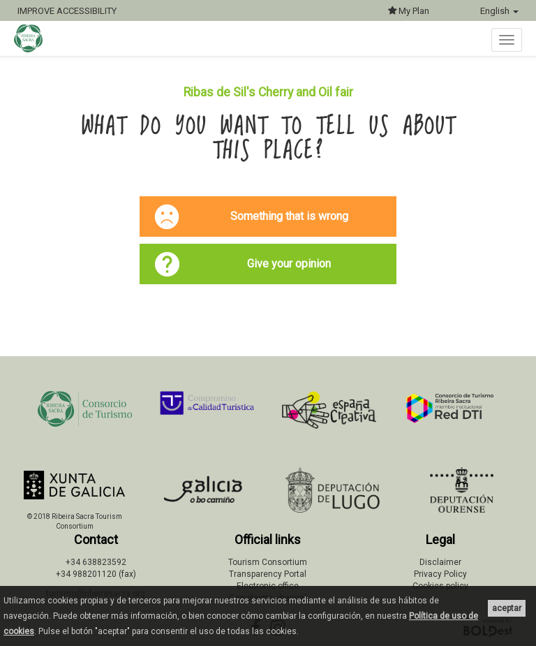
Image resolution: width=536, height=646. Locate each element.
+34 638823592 (96, 562)
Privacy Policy (440, 574)
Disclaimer (440, 562)
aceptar (506, 608)
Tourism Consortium (267, 562)
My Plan (408, 11)
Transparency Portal (267, 574)
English (499, 11)
